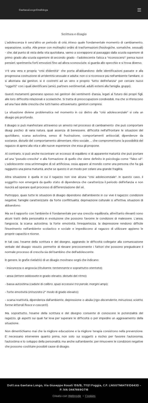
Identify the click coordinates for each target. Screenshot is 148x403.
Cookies (90, 396)
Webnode (74, 396)
